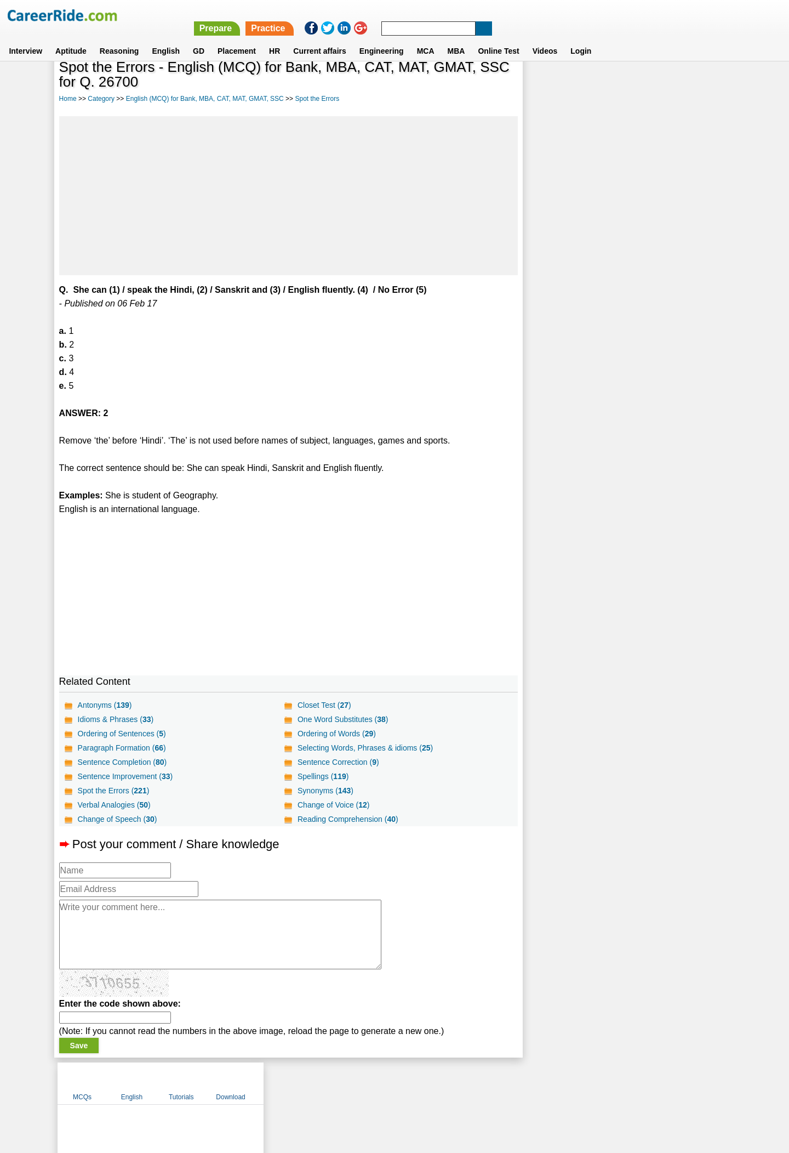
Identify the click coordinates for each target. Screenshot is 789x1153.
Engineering (381, 37)
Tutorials (649, 84)
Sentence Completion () (122, 762)
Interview (25, 37)
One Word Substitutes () (343, 719)
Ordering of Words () (337, 733)
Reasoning (119, 37)
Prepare (505, 15)
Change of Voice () (334, 804)
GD (198, 37)
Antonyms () (105, 705)
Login (580, 37)
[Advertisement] (288, 195)
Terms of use (389, 1082)
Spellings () (323, 776)
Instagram (514, 1082)
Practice (557, 15)
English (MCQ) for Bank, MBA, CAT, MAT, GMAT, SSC (205, 99)
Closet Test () (324, 705)
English (166, 37)
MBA (456, 37)
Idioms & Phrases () (116, 719)
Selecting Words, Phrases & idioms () (365, 747)
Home (68, 99)
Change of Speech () (117, 819)
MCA (425, 37)
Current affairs (319, 37)
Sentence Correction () (338, 762)
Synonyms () (325, 790)
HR (274, 37)
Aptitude (71, 37)
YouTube (472, 1082)
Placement (237, 37)
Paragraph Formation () (122, 747)
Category (101, 99)
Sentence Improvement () (125, 776)
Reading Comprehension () (348, 819)
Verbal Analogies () (114, 804)
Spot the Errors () (114, 790)
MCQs (550, 84)
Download (698, 84)
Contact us (339, 1082)
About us (295, 1082)
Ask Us (434, 1082)
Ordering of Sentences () (122, 733)
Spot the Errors (317, 99)
